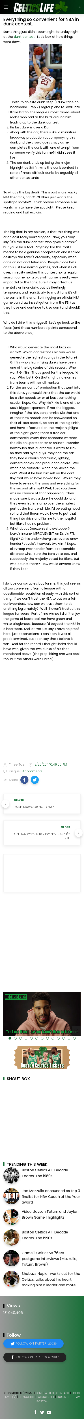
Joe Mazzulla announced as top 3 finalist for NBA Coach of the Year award (51, 1196)
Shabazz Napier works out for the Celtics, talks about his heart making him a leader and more (51, 1279)
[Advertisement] (42, 712)
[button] (24, 780)
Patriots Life (45, 1397)
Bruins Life (63, 1397)
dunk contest (24, 36)
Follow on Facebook (37, 1357)
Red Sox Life (27, 1397)
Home (39, 1393)
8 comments (32, 771)
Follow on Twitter (36, 1343)
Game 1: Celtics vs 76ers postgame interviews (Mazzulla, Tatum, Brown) (49, 1258)
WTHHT (49, 1393)
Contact (62, 1393)
